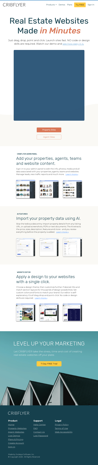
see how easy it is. (73, 43)
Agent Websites (16, 432)
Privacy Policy (62, 424)
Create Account (16, 443)
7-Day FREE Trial (49, 363)
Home (11, 424)
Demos (62, 5)
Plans (69, 5)
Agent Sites (49, 137)
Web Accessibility (63, 432)
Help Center (39, 424)
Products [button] (50, 5)
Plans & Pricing (15, 439)
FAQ (35, 428)
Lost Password (40, 435)
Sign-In (91, 5)
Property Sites (49, 130)
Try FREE (80, 5)
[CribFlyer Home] (14, 5)
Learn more (72, 174)
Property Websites (17, 428)
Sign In (11, 447)
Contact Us (39, 432)
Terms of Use (61, 428)
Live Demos (14, 435)
